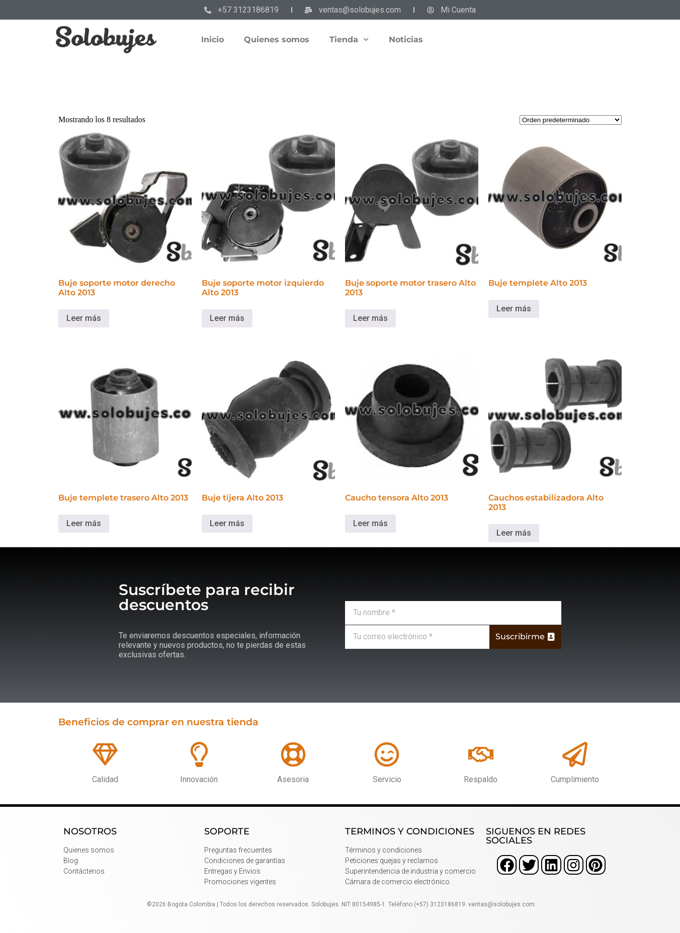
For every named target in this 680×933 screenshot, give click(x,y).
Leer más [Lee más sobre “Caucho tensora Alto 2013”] (370, 523)
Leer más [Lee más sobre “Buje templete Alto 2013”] (513, 308)
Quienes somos (276, 39)
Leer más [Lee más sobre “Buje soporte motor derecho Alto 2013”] (83, 318)
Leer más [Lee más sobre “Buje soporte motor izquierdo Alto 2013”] (227, 318)
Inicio (212, 39)
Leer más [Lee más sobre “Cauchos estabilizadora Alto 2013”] (513, 533)
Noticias (406, 39)
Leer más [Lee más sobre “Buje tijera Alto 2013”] (227, 523)
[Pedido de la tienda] (571, 120)
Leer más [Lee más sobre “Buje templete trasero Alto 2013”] (83, 523)
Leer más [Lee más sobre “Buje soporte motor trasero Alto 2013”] (370, 318)
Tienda (349, 39)
